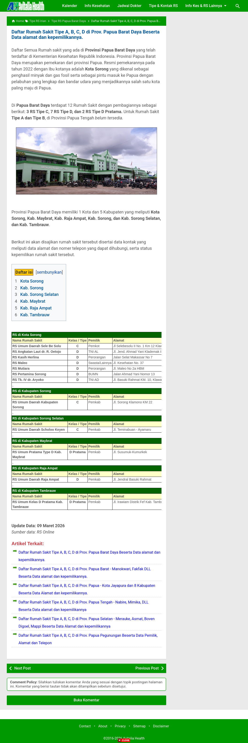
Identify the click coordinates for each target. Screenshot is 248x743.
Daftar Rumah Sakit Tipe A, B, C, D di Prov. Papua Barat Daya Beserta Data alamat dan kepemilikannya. (83, 34)
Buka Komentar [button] (86, 700)
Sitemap (139, 726)
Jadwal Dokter (129, 6)
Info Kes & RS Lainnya (206, 5)
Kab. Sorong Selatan (39, 294)
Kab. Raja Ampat (36, 307)
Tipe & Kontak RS (163, 6)
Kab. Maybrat (32, 300)
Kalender (69, 6)
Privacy (120, 726)
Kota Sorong (32, 280)
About (102, 726)
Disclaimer (161, 726)
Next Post (22, 668)
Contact (85, 726)
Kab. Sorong (31, 287)
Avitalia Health (134, 738)
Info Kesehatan (97, 6)
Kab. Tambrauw (35, 314)
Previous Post (147, 668)
